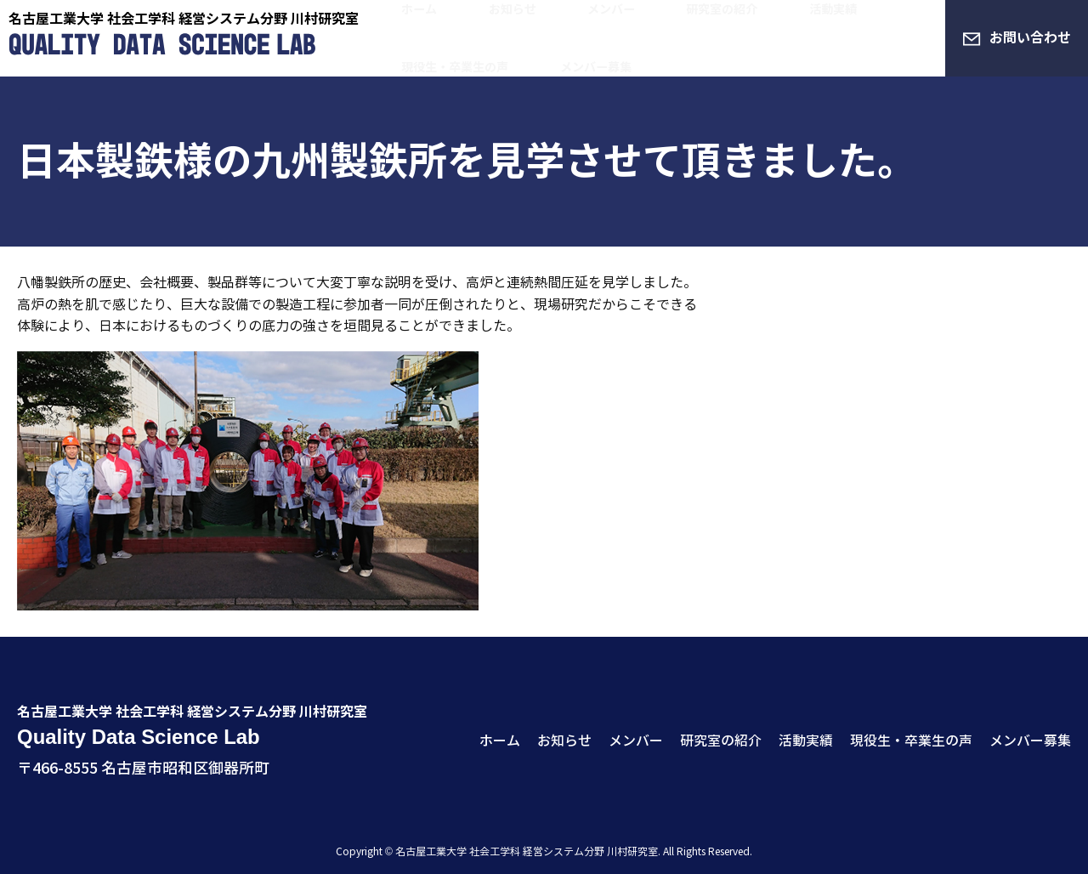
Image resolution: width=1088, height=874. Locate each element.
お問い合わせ (1030, 38)
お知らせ (469, 22)
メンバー (540, 22)
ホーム (404, 22)
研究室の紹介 (625, 22)
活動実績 (710, 22)
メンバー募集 (425, 54)
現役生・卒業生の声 (816, 22)
